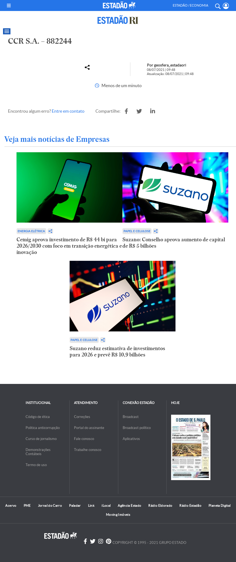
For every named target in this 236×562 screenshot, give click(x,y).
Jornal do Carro (50, 505)
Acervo (10, 505)
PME (27, 505)
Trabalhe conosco (87, 450)
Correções (82, 417)
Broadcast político (137, 428)
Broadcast (131, 417)
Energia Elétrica (31, 231)
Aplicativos (131, 439)
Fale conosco (84, 439)
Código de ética (38, 417)
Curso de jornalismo (41, 439)
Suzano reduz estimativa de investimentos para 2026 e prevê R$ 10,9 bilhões (117, 351)
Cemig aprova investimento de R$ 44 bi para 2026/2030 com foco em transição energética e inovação (69, 245)
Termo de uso (36, 465)
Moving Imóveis (118, 514)
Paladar (75, 505)
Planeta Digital (219, 505)
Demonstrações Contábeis (38, 452)
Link (91, 505)
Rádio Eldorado (160, 505)
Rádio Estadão (190, 505)
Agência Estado (129, 505)
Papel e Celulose (137, 231)
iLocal (106, 505)
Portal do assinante (89, 428)
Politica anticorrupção (43, 428)
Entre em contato (68, 111)
